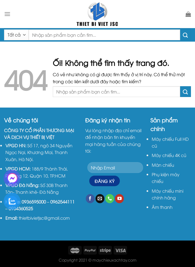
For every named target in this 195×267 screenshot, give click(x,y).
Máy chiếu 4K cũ (169, 155)
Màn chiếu (163, 165)
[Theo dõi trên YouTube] (119, 198)
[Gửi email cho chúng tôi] (99, 198)
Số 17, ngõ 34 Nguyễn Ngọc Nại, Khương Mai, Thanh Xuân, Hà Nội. (38, 152)
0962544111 (62, 202)
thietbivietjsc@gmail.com (44, 218)
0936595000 (34, 202)
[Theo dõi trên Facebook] (90, 198)
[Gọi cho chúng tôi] (109, 198)
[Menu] (7, 14)
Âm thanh (162, 207)
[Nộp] (185, 34)
